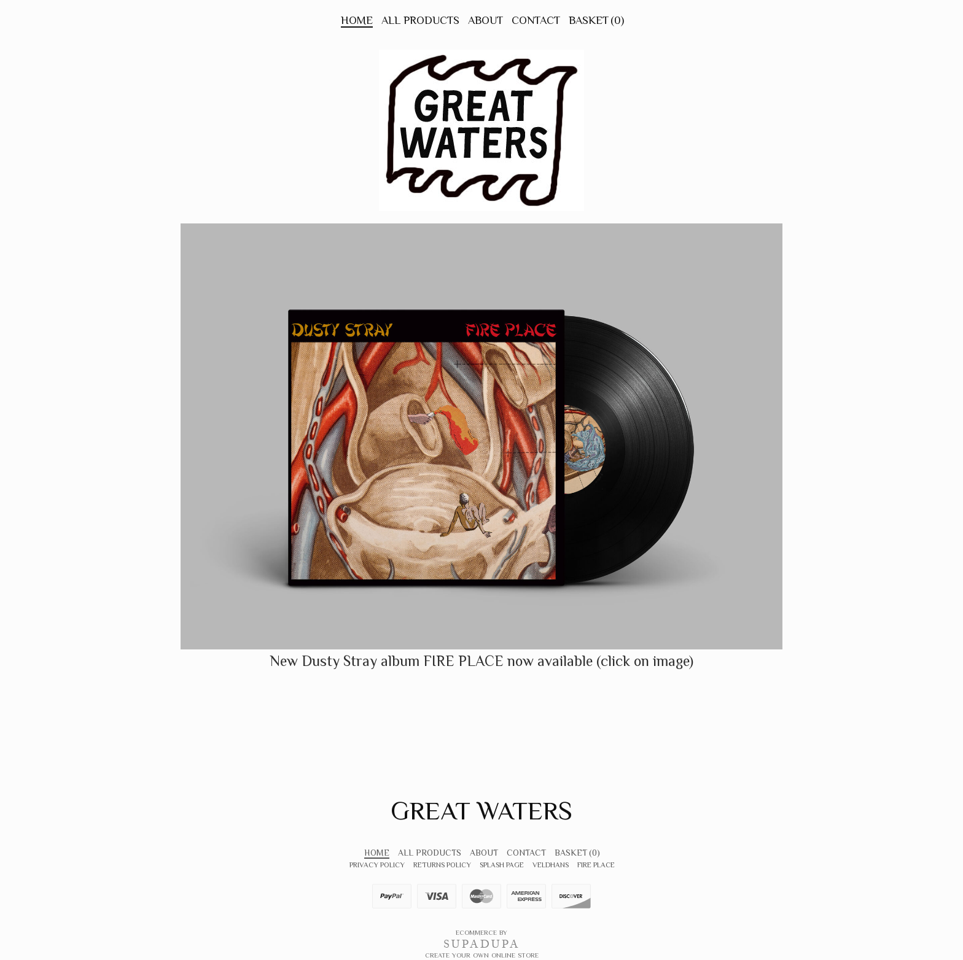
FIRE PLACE (596, 865)
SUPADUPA (481, 944)
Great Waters (481, 810)
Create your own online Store (482, 955)
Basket (596, 20)
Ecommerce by (481, 932)
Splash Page (502, 865)
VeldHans (550, 865)
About (485, 20)
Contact (536, 20)
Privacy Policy (377, 865)
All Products (420, 20)
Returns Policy (442, 865)
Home (357, 20)
